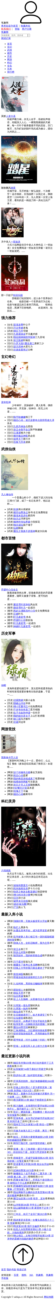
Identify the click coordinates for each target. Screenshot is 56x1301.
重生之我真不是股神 (24, 531)
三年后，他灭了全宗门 (25, 1214)
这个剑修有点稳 (22, 772)
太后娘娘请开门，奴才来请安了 (30, 1015)
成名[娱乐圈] (20, 904)
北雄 (16, 722)
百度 (16, 1275)
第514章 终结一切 (39, 1124)
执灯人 (17, 927)
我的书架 (11, 1269)
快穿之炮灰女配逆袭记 (25, 891)
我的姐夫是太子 (22, 716)
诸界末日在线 (21, 901)
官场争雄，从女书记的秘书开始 (30, 1118)
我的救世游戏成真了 (24, 778)
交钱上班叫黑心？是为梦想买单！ (31, 1087)
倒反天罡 (18, 993)
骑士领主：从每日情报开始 (28, 1235)
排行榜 (10, 72)
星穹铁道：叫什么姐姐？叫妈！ (30, 1040)
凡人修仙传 (7, 494)
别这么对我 (20, 952)
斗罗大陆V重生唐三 (24, 343)
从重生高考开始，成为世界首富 (30, 930)
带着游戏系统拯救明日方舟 (28, 977)
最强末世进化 (21, 515)
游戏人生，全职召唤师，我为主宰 (31, 943)
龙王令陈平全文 (22, 429)
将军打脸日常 (21, 1143)
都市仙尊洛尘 (21, 512)
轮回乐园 (18, 295)
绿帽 (3, 685)
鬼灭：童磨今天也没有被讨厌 (29, 1093)
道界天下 (18, 439)
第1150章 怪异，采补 (34, 1198)
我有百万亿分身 (22, 1124)
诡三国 (17, 719)
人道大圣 (11, 116)
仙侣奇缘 (18, 996)
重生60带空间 (21, 1027)
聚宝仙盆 (18, 1198)
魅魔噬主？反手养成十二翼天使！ (31, 1173)
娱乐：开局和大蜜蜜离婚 (27, 1137)
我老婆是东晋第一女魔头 (27, 1220)
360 (31, 1275)
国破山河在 (20, 703)
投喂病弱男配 (21, 781)
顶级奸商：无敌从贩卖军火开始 (30, 921)
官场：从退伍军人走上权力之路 (30, 1046)
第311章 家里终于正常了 (38, 1208)
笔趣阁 (4, 32)
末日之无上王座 (22, 785)
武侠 (9, 50)
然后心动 (18, 775)
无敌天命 (18, 1130)
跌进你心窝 (20, 1075)
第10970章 (28, 1170)
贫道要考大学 (21, 1164)
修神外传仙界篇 (22, 522)
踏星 (13, 188)
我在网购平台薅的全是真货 (28, 1192)
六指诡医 (6, 870)
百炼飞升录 (20, 442)
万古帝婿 (18, 328)
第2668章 (49, 1081)
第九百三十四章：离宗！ (36, 1130)
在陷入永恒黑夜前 (23, 1229)
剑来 (16, 509)
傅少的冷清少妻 (22, 895)
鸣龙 (16, 1226)
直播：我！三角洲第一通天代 (29, 1149)
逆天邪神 (18, 346)
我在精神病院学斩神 (24, 337)
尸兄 (16, 907)
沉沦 (16, 898)
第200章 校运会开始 (38, 1164)
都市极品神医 (21, 436)
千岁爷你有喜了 (22, 709)
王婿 (16, 614)
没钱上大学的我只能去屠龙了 (29, 968)
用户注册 (27, 29)
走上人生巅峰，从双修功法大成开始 (33, 999)
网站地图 (48, 1297)
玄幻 (9, 47)
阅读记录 (6, 38)
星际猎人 (18, 990)
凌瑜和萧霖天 (21, 885)
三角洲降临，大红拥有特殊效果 (30, 1030)
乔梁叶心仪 (20, 620)
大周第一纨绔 (21, 1008)
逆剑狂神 (6, 402)
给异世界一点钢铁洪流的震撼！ (30, 1024)
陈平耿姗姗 (20, 417)
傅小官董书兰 (21, 706)
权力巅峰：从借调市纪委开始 (29, 1105)
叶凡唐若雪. (20, 617)
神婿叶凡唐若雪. (22, 626)
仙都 (16, 528)
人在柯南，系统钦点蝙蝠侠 (28, 983)
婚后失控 (18, 1063)
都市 (9, 53)
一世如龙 (15, 241)
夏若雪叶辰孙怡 (22, 604)
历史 (9, 56)
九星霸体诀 (20, 334)
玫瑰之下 (18, 791)
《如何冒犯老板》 (35, 1075)
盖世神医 (18, 974)
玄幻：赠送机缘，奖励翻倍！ (29, 1112)
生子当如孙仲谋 (22, 712)
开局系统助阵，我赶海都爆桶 (29, 1081)
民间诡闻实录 (21, 888)
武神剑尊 (18, 1170)
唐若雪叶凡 (20, 607)
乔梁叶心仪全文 (9, 589)
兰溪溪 (17, 432)
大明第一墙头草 (22, 1005)
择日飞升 (18, 331)
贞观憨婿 (18, 700)
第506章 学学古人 (30, 1205)
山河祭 (17, 1205)
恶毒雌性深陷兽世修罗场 (27, 1186)
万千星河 (18, 961)
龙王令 (17, 949)
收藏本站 (25, 26)
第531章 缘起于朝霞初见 (33, 1100)
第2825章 (42, 1214)
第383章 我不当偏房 (28, 1226)
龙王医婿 (18, 340)
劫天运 (17, 518)
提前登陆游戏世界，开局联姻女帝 (31, 1033)
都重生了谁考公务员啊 (25, 965)
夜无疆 (17, 1100)
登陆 (17, 29)
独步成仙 (18, 525)
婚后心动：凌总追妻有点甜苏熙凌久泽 (34, 420)
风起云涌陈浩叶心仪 (24, 611)
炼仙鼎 (17, 1011)
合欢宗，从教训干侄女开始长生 (30, 1021)
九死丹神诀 (20, 426)
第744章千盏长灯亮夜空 (33, 1069)
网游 (9, 59)
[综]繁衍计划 (20, 788)
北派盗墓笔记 (21, 349)
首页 (9, 44)
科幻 (9, 62)
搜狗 (24, 1275)
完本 (9, 69)
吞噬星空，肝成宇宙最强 (27, 1158)
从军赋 (17, 1069)
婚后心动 (18, 794)
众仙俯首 (18, 1018)
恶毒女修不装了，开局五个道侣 (30, 1180)
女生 (9, 65)
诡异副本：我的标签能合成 (28, 955)
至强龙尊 (18, 324)
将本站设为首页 (9, 26)
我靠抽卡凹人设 (9, 757)
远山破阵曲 (20, 1208)
